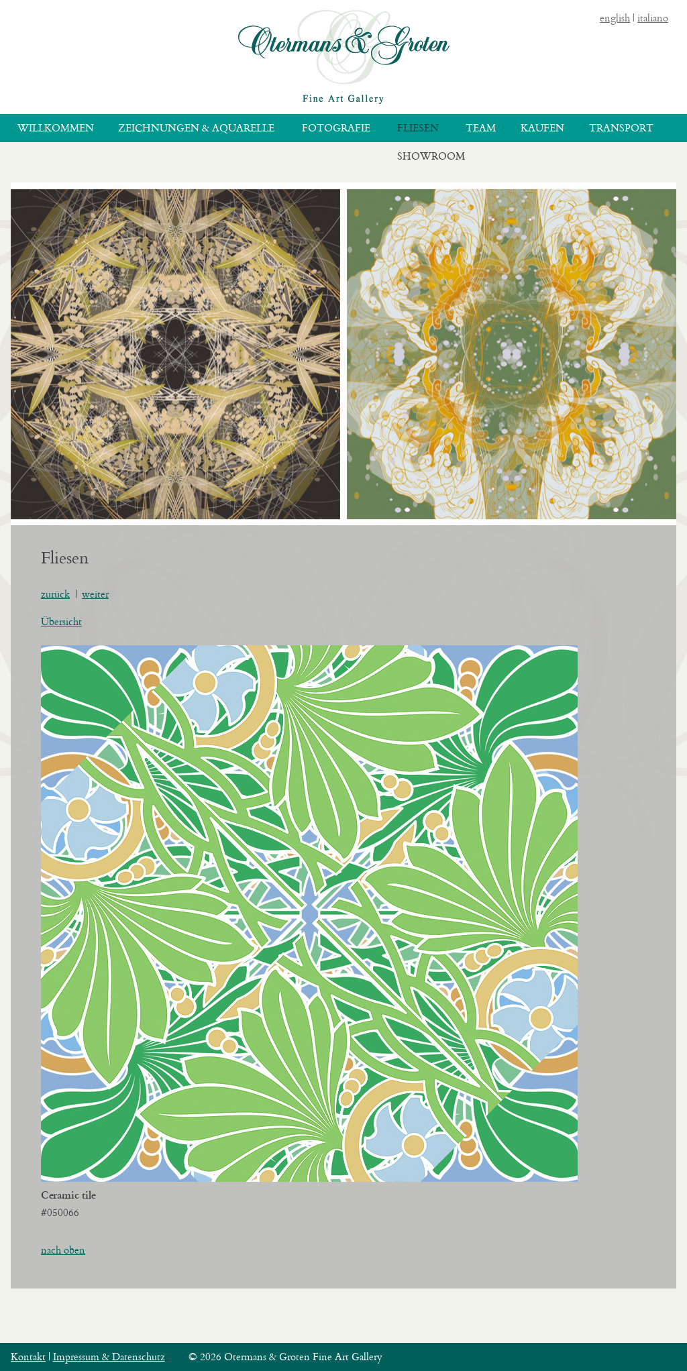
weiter (95, 594)
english (615, 17)
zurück (55, 594)
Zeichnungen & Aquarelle (196, 127)
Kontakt (28, 1356)
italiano (652, 17)
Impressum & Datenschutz (109, 1356)
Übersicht (61, 621)
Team (481, 127)
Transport (621, 127)
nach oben (63, 1250)
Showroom (431, 156)
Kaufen (542, 127)
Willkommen (55, 127)
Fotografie (336, 127)
